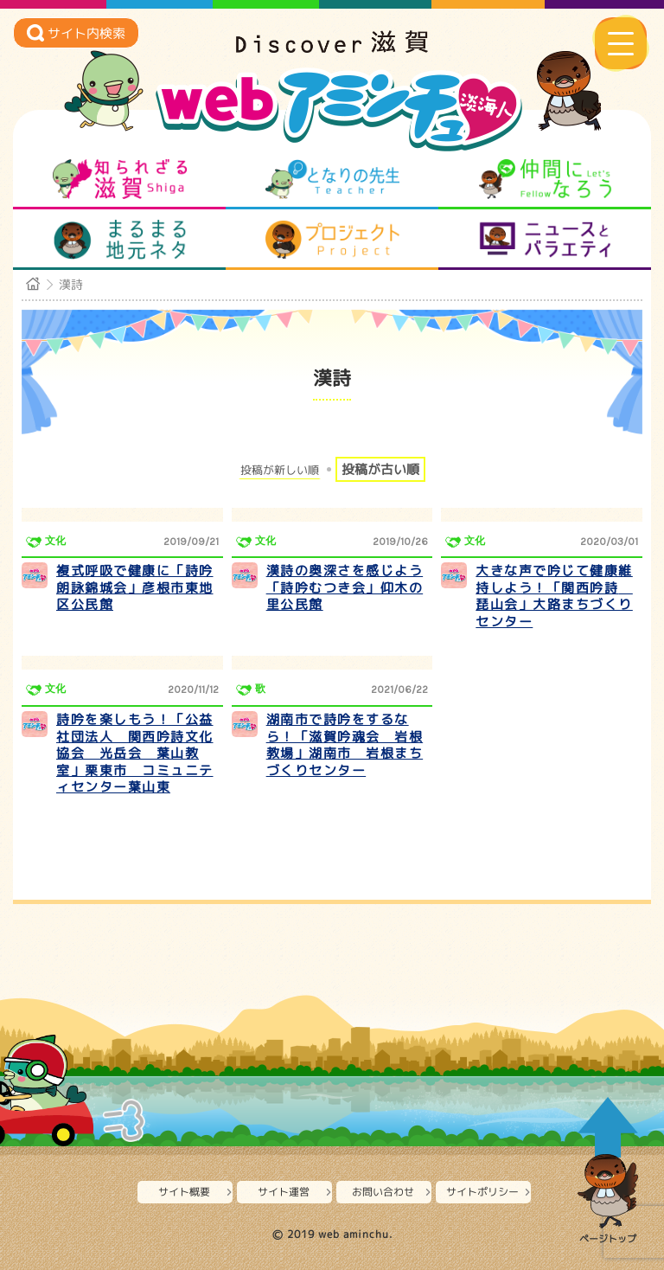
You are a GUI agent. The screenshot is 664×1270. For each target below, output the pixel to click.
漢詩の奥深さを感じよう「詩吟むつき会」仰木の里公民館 (345, 587)
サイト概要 (184, 1191)
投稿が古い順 (380, 469)
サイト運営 (284, 1191)
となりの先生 (332, 179)
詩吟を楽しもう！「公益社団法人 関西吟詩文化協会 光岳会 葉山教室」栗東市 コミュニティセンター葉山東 (135, 753)
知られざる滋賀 (120, 179)
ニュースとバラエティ (545, 239)
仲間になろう (545, 179)
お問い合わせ (383, 1191)
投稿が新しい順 (279, 470)
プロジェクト (332, 239)
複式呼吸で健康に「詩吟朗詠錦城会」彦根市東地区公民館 (135, 587)
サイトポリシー (482, 1191)
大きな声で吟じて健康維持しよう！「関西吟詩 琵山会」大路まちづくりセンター (554, 596)
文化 (55, 541)
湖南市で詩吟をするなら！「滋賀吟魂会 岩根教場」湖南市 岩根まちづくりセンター (345, 744)
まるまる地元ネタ (120, 239)
